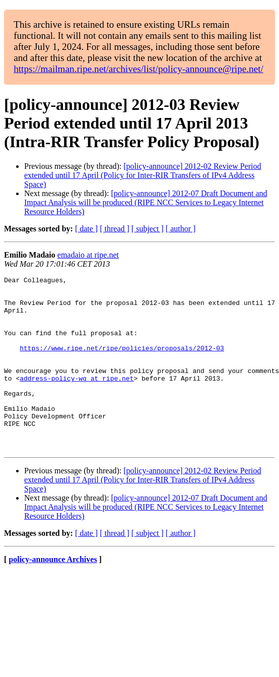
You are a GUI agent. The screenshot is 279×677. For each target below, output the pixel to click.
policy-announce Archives (53, 594)
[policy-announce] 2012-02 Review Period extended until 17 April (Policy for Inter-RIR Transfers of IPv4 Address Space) (142, 175)
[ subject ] (147, 228)
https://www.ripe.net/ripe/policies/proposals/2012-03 (122, 362)
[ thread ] (114, 228)
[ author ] (181, 228)
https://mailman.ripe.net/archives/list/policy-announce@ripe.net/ (138, 69)
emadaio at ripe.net (88, 255)
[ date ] (86, 228)
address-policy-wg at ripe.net (76, 399)
